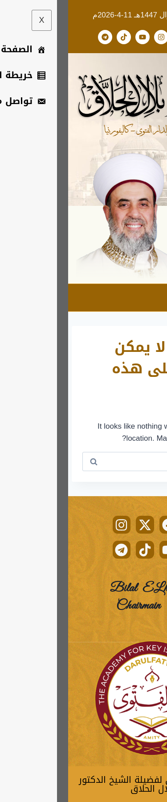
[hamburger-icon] (153, 297)
